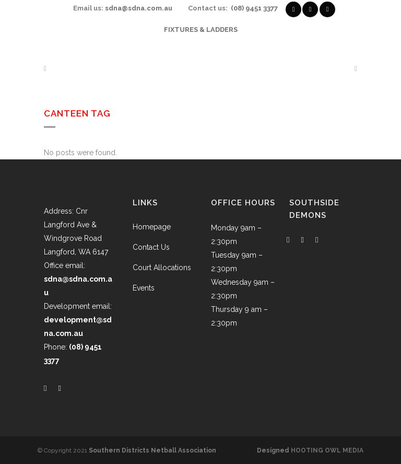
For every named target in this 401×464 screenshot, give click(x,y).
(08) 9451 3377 (254, 8)
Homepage (152, 227)
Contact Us (151, 247)
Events (144, 288)
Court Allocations (162, 267)
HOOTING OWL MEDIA (327, 450)
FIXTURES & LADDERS (201, 29)
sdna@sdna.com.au (138, 8)
